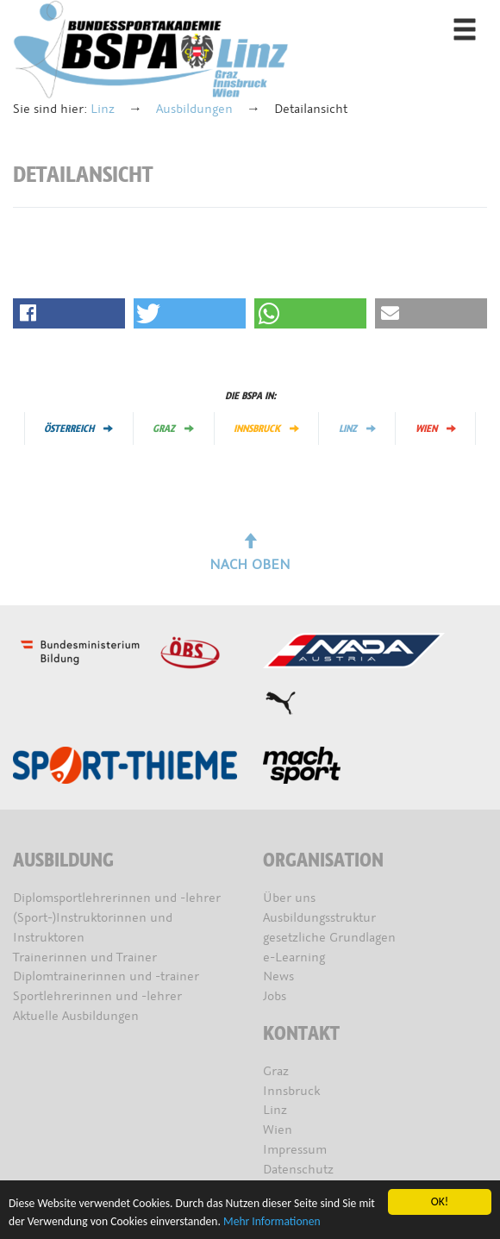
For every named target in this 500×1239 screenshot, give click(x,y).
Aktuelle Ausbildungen (76, 1016)
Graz (173, 428)
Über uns (289, 898)
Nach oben (250, 553)
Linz (103, 109)
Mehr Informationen (272, 1221)
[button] (69, 313)
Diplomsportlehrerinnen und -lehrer (117, 898)
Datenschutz (298, 1169)
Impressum (295, 1150)
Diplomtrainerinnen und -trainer (106, 976)
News (278, 976)
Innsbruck (266, 428)
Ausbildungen (194, 109)
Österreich (78, 428)
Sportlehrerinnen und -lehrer (97, 996)
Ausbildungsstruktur (319, 918)
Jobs (274, 996)
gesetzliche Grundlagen (329, 937)
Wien (436, 428)
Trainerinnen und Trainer (85, 957)
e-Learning (294, 957)
